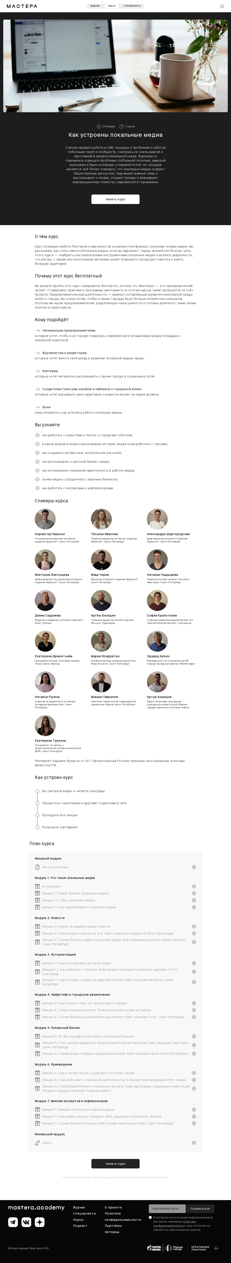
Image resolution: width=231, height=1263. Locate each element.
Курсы (112, 5)
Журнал (95, 5)
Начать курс (115, 199)
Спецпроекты (132, 5)
